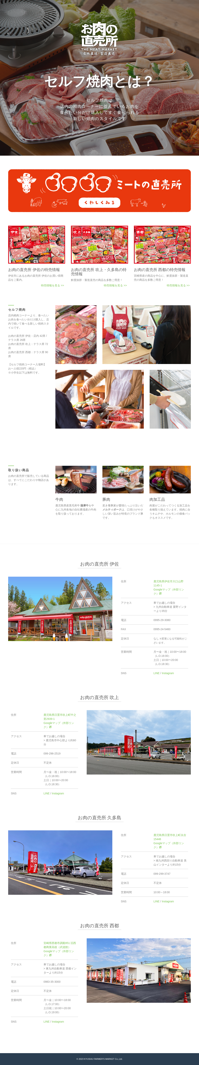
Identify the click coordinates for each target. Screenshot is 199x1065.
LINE (157, 673)
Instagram (168, 673)
